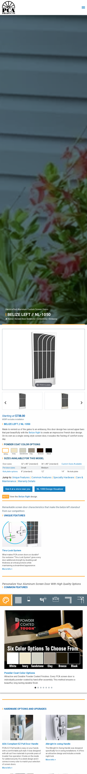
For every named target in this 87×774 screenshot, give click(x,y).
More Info (7, 569)
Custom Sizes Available (72, 464)
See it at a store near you (17, 489)
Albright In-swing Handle (58, 744)
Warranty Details (26, 481)
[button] (5, 402)
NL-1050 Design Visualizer (50, 489)
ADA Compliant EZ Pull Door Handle (20, 744)
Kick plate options (10, 471)
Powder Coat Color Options (19, 672)
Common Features (41, 477)
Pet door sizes (9, 468)
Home (9, 319)
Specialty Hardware (63, 477)
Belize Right (34, 432)
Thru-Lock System (11, 550)
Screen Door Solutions (25, 319)
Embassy (53, 319)
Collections (42, 319)
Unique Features (21, 477)
